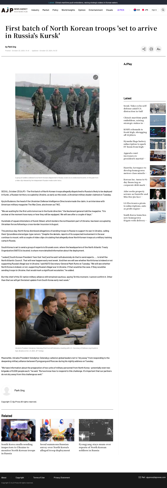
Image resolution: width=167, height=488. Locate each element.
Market (45, 10)
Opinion (81, 10)
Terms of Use (39, 477)
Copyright (20, 477)
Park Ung (19, 390)
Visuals (109, 10)
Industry (35, 10)
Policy (55, 10)
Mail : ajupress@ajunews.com (154, 477)
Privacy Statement (62, 477)
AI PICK (120, 10)
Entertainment (96, 10)
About (3, 477)
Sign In (154, 10)
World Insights (68, 10)
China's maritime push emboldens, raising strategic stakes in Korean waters (86, 2)
